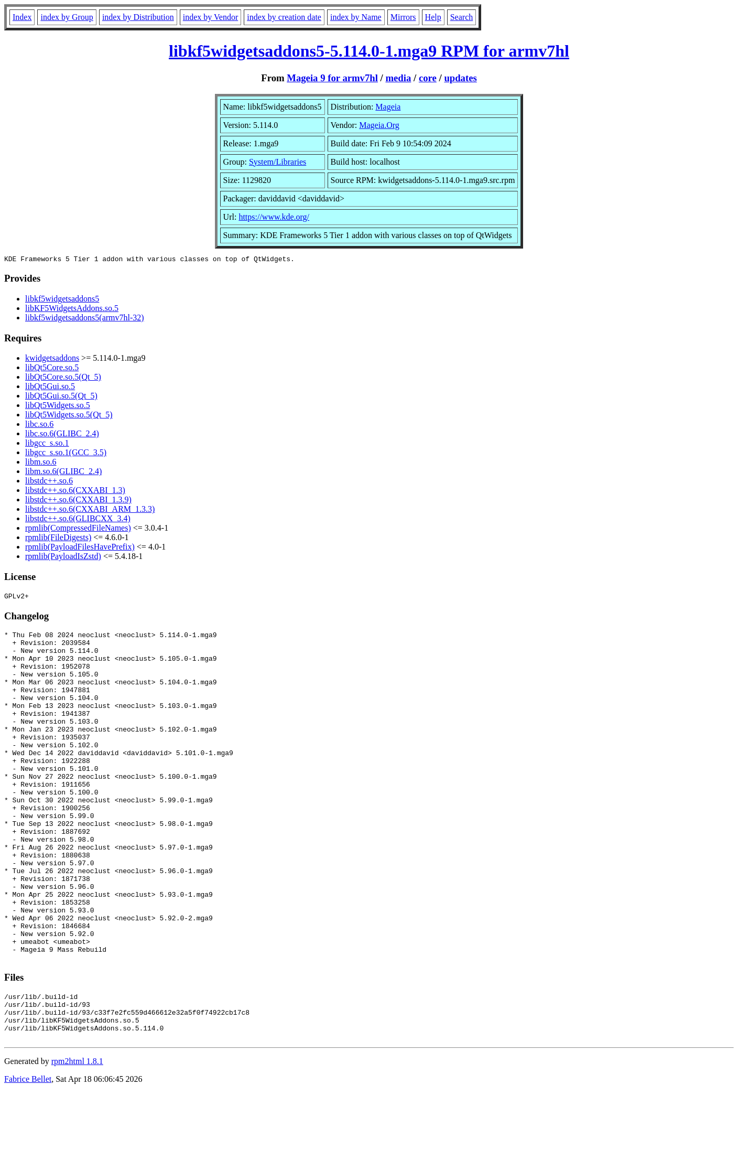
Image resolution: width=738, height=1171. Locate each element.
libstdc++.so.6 (49, 482)
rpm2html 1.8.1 (77, 1139)
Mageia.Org (379, 125)
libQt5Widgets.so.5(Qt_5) (68, 416)
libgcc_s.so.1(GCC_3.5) (65, 453)
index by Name (356, 17)
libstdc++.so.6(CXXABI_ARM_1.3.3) (90, 510)
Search (461, 17)
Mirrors (403, 17)
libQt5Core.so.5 (52, 368)
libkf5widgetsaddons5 (62, 300)
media (398, 77)
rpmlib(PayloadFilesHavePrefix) (80, 548)
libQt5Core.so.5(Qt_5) (63, 378)
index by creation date (284, 17)
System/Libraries (277, 161)
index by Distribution (138, 17)
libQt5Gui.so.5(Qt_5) (61, 397)
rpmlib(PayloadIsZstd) (63, 557)
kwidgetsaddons (52, 359)
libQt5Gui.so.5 (50, 387)
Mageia (387, 106)
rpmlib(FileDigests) (58, 538)
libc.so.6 (39, 425)
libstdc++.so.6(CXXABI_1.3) (75, 491)
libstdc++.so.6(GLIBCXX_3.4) (78, 519)
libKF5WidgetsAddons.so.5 (71, 309)
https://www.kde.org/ (273, 216)
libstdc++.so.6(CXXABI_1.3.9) (78, 501)
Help (433, 17)
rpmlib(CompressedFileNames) (78, 529)
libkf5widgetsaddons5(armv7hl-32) (84, 319)
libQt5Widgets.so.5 (57, 406)
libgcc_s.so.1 (47, 444)
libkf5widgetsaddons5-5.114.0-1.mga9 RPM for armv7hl (369, 50)
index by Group (66, 17)
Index (22, 17)
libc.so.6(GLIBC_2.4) (62, 435)
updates (460, 77)
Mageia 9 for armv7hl (332, 77)
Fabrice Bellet (27, 1157)
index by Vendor (210, 17)
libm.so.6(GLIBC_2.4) (63, 472)
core (428, 77)
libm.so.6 (41, 463)
